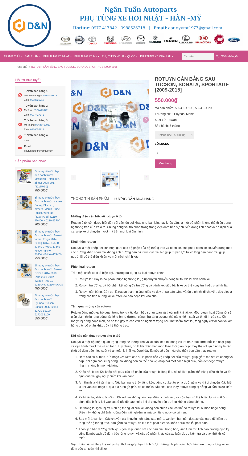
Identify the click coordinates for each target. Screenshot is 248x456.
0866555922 (37, 129)
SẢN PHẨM (33, 56)
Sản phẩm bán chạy (30, 161)
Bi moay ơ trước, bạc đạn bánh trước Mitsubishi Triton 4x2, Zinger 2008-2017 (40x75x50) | (47, 179)
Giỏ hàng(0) (229, 56)
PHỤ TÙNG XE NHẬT (57, 56)
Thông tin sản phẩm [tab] (90, 199)
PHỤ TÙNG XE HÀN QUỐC (120, 56)
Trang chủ (21, 66)
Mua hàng (165, 163)
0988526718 (50, 95)
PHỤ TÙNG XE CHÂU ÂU (156, 56)
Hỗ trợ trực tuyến (28, 80)
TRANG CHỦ (13, 56)
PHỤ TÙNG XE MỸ (86, 56)
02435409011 (43, 124)
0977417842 (41, 110)
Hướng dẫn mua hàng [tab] (134, 199)
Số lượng (162, 143)
